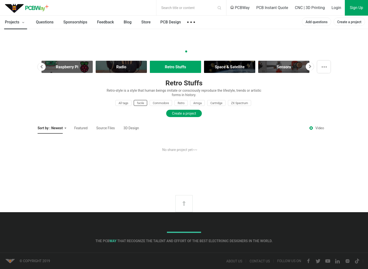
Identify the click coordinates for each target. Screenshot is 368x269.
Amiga (197, 103)
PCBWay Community (28, 8)
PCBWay (240, 7)
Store (146, 22)
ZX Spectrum (239, 103)
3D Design (131, 128)
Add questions (316, 22)
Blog (128, 22)
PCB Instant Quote (272, 7)
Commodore (161, 103)
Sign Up (356, 7)
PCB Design (170, 22)
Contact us (260, 261)
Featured (81, 128)
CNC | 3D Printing (310, 7)
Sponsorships (75, 22)
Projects (15, 22)
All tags (123, 103)
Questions (44, 22)
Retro (181, 103)
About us (234, 261)
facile (140, 103)
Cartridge (216, 103)
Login (336, 7)
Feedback (105, 22)
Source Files (105, 128)
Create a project (349, 22)
